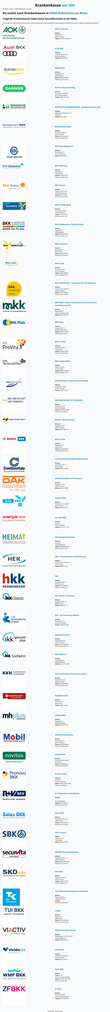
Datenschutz (58, 1011)
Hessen (12, 9)
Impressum (51, 1011)
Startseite (5, 9)
